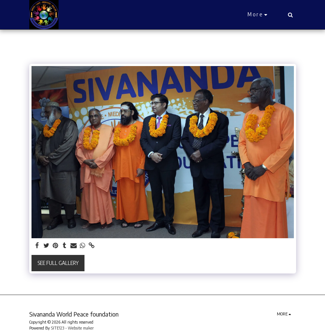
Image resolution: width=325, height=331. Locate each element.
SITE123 (57, 327)
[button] (290, 14)
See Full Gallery (58, 263)
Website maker (81, 327)
